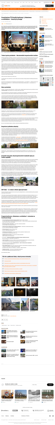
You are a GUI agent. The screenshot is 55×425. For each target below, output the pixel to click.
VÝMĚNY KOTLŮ (43, 20)
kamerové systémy (38, 11)
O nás (2, 415)
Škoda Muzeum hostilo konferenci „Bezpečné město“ (13, 273)
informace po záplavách (45, 11)
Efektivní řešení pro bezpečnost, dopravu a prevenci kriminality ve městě (16, 271)
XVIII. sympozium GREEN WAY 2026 (44, 56)
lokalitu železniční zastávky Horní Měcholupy (21, 140)
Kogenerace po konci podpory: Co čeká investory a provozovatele (31, 350)
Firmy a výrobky (3, 2)
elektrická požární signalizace (13, 11)
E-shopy (32, 2)
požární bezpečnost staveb (5, 11)
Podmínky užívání (43, 419)
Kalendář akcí (8, 2)
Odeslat (50, 384)
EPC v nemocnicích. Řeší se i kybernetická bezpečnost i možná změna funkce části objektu (49, 70)
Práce (20, 2)
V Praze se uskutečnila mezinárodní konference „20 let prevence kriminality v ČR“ (17, 258)
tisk (2, 320)
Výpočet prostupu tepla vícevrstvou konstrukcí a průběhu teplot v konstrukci (48, 36)
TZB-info (2, 13)
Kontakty (12, 415)
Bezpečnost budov (6, 13)
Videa (29, 2)
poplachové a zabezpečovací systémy (23, 11)
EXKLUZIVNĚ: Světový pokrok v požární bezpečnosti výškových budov (12, 331)
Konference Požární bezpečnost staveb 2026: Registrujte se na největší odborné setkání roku (49, 62)
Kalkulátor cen (36, 2)
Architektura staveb (18, 325)
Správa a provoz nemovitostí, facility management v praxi (46, 54)
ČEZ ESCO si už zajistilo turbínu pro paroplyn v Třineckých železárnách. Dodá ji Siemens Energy (13, 355)
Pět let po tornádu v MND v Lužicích (32, 355)
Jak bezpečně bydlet (10, 341)
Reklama (7, 415)
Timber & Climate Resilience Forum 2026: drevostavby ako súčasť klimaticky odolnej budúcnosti (49, 66)
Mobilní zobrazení (36, 419)
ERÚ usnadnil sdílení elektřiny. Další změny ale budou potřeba (13, 350)
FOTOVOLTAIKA (43, 21)
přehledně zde (24, 114)
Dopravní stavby (12, 325)
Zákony (23, 2)
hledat (7, 320)
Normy (26, 2)
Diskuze (12, 2)
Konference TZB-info (25, 415)
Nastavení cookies (51, 419)
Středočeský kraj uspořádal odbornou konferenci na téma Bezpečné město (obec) (17, 263)
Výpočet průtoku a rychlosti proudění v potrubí (48, 41)
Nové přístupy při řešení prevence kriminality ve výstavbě (13, 268)
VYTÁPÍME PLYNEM (44, 23)
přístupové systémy (32, 11)
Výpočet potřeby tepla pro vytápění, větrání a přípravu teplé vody (49, 45)
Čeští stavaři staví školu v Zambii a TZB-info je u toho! (49, 29)
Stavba (8, 325)
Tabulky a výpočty (16, 2)
